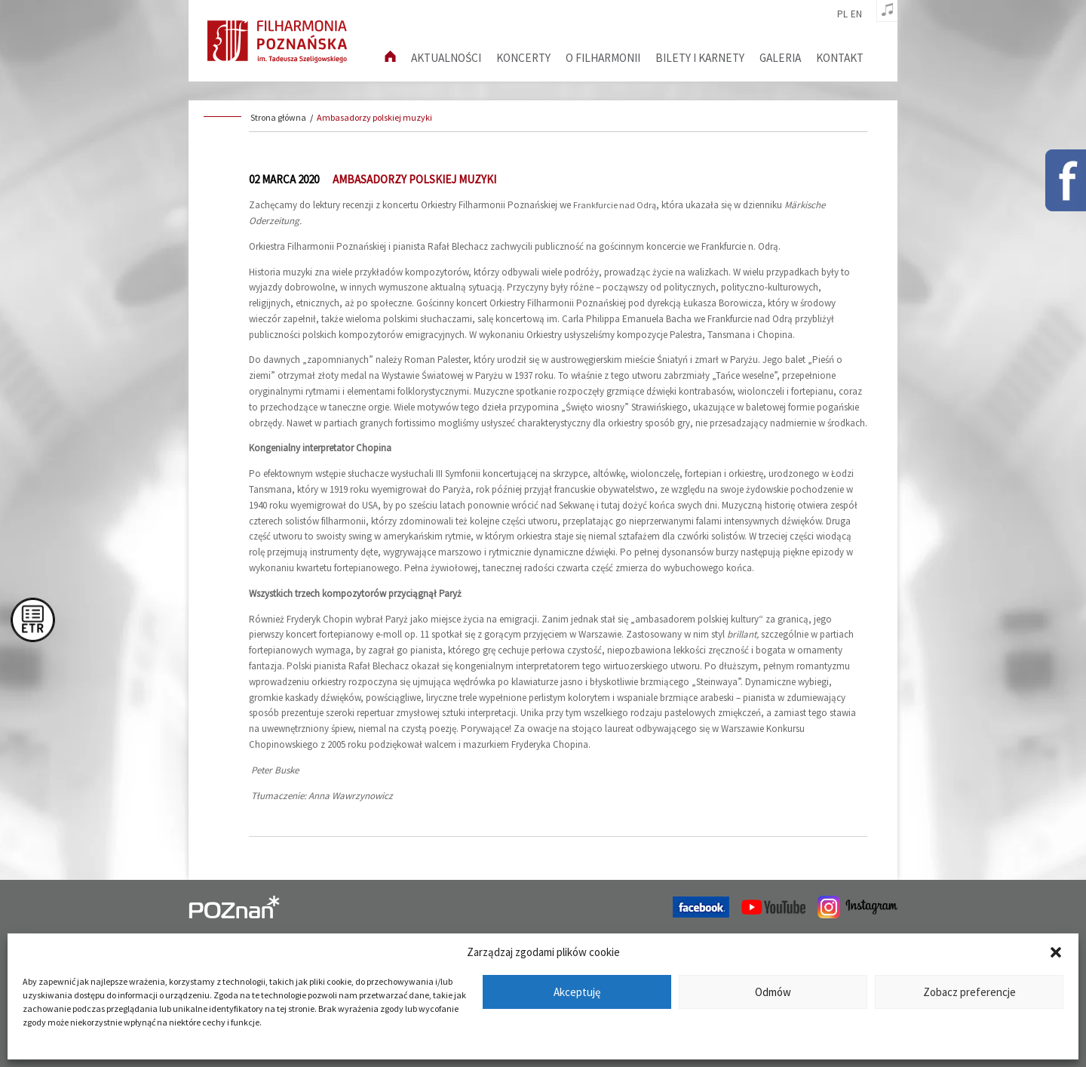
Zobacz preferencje (969, 992)
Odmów (773, 992)
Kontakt (840, 58)
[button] (1055, 952)
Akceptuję (577, 992)
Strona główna (278, 117)
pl (842, 14)
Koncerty (523, 58)
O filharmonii (603, 58)
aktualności (446, 58)
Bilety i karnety (699, 58)
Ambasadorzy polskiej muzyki (374, 117)
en (856, 14)
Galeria (780, 58)
